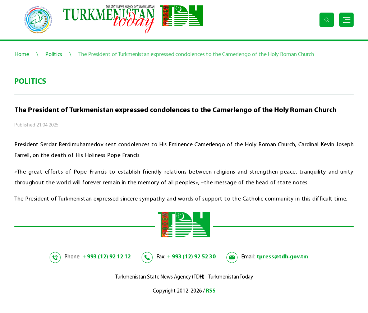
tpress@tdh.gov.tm (282, 257)
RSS (211, 291)
